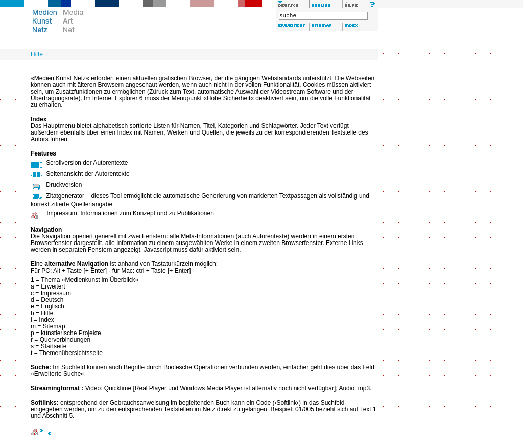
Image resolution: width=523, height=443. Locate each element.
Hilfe (37, 54)
